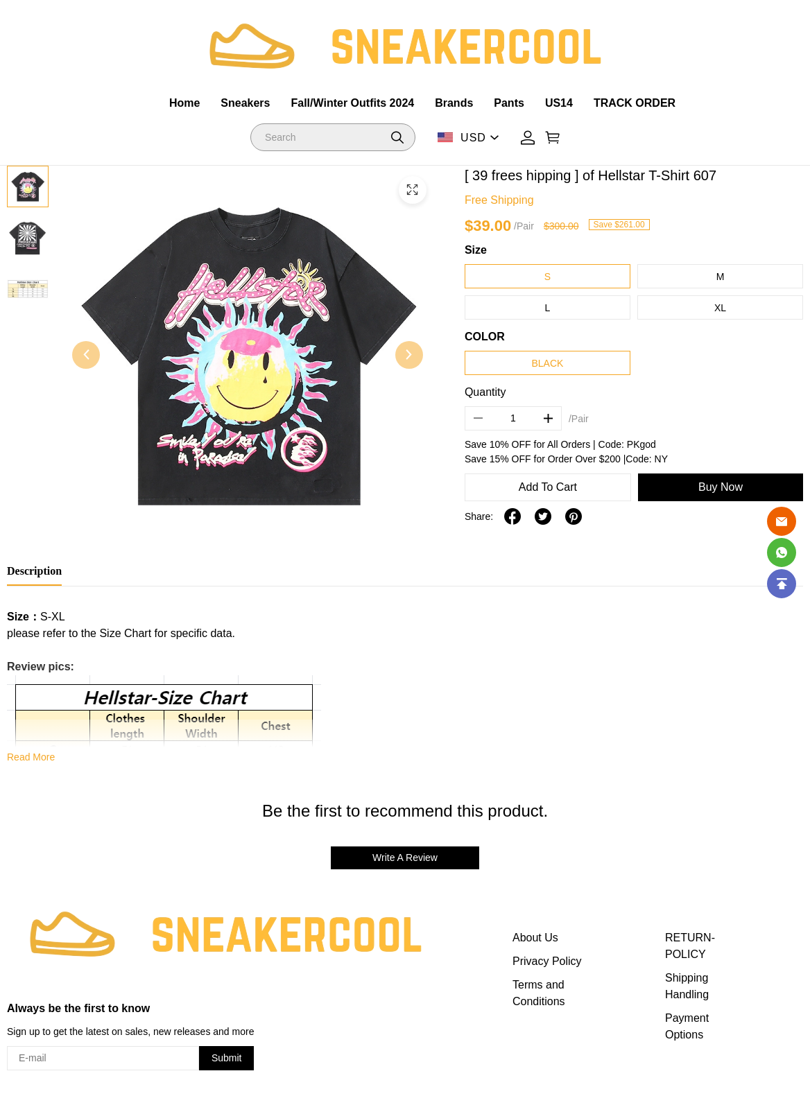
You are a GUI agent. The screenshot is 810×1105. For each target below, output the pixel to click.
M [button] (720, 276)
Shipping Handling (687, 986)
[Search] (332, 137)
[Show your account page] (528, 137)
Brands (454, 103)
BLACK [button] (547, 363)
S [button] (547, 276)
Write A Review (405, 857)
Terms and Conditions (538, 993)
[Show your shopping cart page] (553, 137)
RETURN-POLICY (690, 946)
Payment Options (687, 1026)
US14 (559, 103)
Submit (227, 1057)
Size (476, 250)
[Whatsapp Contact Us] (781, 552)
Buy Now (720, 487)
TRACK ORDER (634, 103)
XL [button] (720, 307)
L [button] (548, 307)
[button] (397, 137)
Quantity (485, 392)
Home (184, 103)
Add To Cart (548, 487)
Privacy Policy (547, 961)
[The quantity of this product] (513, 418)
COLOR (485, 336)
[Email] (781, 521)
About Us (535, 937)
